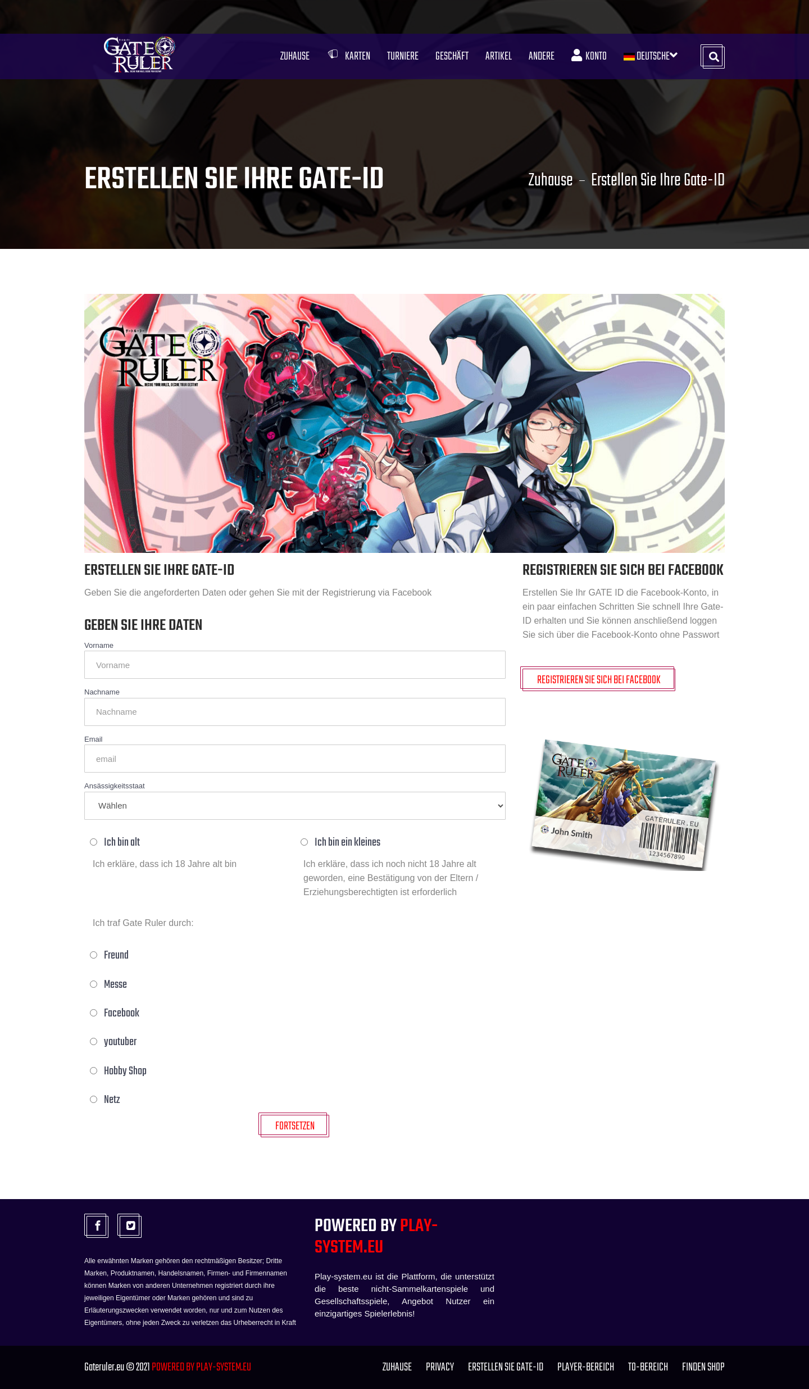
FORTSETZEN (295, 1126)
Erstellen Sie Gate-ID (505, 1367)
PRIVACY (440, 1367)
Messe (110, 984)
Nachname (102, 692)
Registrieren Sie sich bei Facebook (599, 680)
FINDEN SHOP (703, 1367)
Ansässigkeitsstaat (114, 786)
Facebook (116, 1013)
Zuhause (295, 56)
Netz (106, 1100)
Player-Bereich (585, 1367)
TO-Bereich (648, 1367)
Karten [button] (348, 56)
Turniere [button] (403, 56)
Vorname (98, 645)
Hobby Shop (120, 1071)
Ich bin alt (116, 842)
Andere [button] (542, 56)
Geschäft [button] (452, 56)
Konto (589, 56)
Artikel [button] (498, 56)
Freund (111, 955)
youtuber (115, 1042)
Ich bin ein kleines (341, 842)
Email (93, 739)
